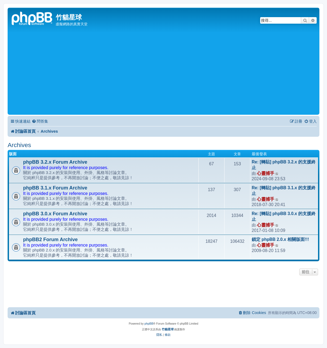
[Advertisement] (163, 73)
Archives (19, 145)
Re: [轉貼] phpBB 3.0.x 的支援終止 (284, 216)
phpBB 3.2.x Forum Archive (55, 162)
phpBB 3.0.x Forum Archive (55, 213)
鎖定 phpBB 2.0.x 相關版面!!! (280, 239)
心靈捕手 (265, 173)
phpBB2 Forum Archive (50, 239)
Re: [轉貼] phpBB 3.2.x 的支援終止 (284, 165)
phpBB (148, 323)
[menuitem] (40, 121)
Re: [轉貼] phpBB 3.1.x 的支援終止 (284, 190)
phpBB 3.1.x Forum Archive (55, 188)
